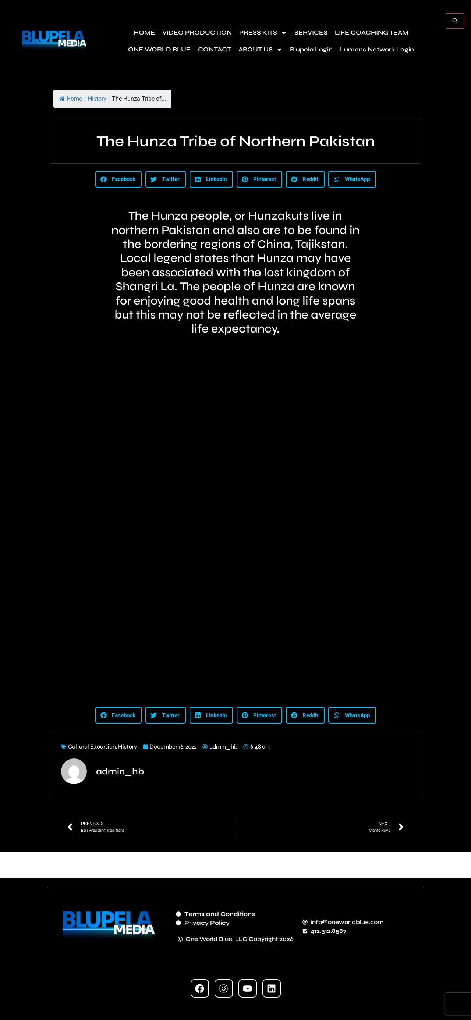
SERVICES (310, 32)
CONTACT (214, 49)
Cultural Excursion (92, 746)
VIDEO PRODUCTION (197, 32)
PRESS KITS (263, 33)
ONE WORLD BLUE (159, 49)
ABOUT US (260, 50)
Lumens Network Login (377, 49)
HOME (144, 32)
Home (70, 98)
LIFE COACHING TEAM (371, 32)
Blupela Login (311, 49)
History (97, 98)
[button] (118, 179)
